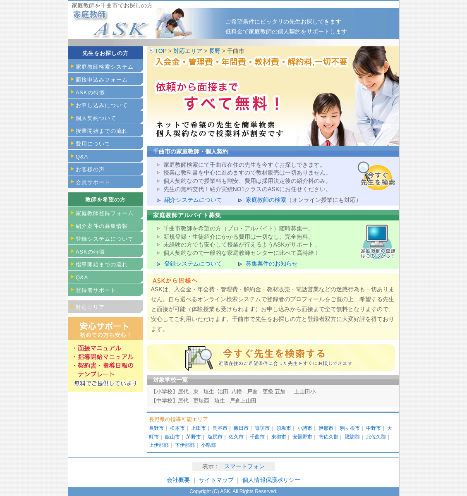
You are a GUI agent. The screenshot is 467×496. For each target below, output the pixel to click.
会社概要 (178, 480)
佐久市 (236, 437)
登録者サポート (96, 290)
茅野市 (193, 437)
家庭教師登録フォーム (105, 213)
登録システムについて (193, 263)
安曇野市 (302, 437)
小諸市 (304, 428)
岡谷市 (220, 428)
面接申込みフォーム (102, 80)
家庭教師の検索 (266, 199)
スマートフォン (244, 466)
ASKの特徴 (90, 92)
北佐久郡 (376, 437)
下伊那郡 (185, 445)
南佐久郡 (328, 437)
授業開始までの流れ (102, 131)
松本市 (177, 428)
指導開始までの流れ (102, 264)
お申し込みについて (102, 105)
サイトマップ (217, 480)
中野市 (373, 428)
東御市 (278, 437)
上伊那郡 (159, 445)
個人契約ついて (96, 118)
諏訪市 (262, 428)
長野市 (156, 428)
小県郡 (208, 445)
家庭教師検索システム (105, 67)
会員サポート (93, 182)
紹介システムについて (193, 199)
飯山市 (172, 437)
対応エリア (187, 51)
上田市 (198, 428)
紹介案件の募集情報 (102, 226)
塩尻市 (215, 437)
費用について (93, 144)
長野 (214, 51)
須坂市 (283, 428)
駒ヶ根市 (350, 428)
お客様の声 (90, 169)
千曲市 (257, 437)
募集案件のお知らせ (272, 263)
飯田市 (241, 428)
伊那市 (326, 428)
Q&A (82, 156)
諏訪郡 (352, 437)
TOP (161, 51)
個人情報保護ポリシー (271, 480)
